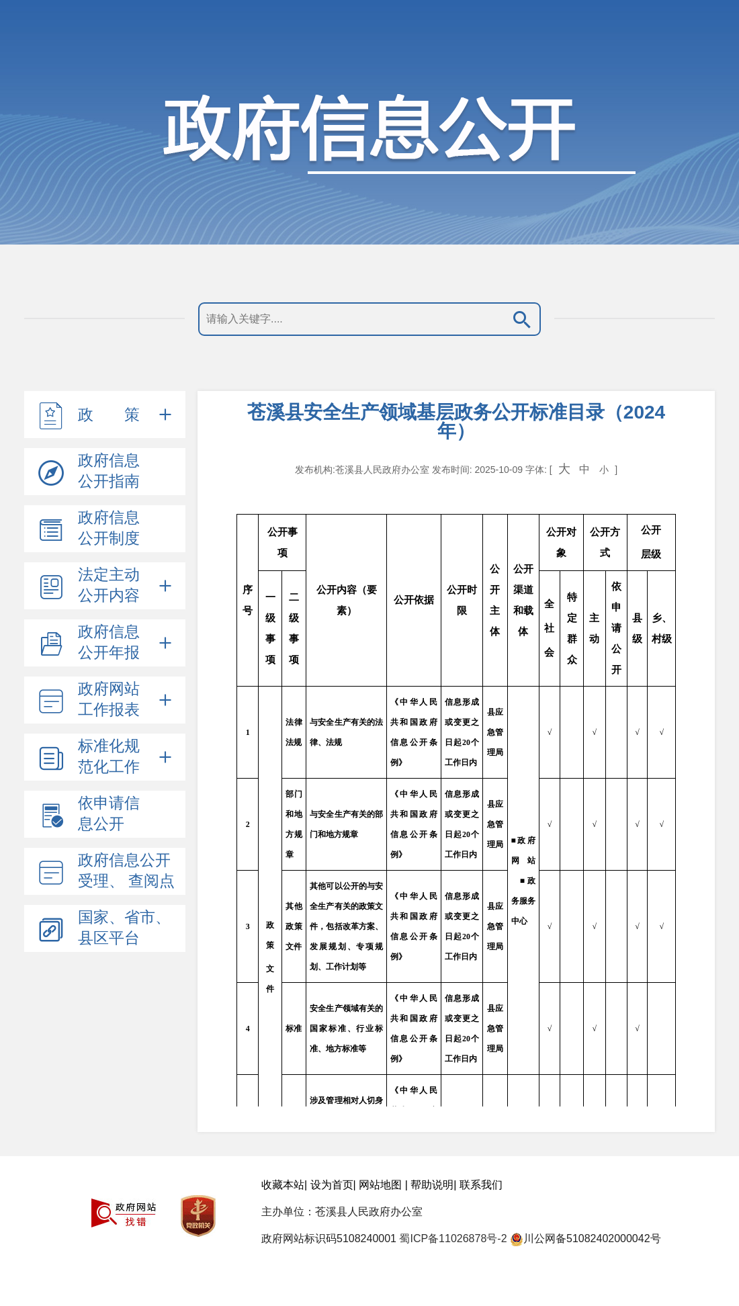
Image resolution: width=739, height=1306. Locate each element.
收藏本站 (282, 1184)
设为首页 (331, 1184)
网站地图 (380, 1184)
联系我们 (481, 1184)
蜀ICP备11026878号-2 (453, 1238)
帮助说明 (431, 1184)
